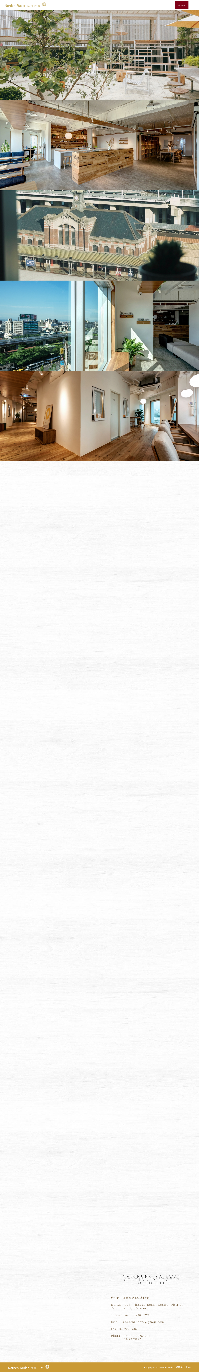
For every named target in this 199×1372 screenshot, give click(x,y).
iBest (188, 1367)
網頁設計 (180, 1367)
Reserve (181, 5)
